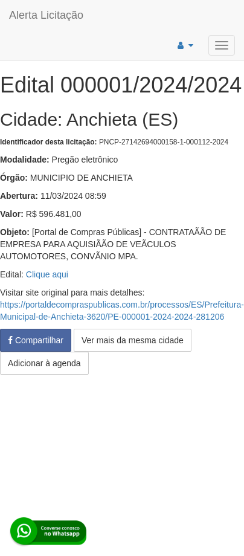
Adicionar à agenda (44, 363)
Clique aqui (47, 274)
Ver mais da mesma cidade (133, 340)
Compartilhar (35, 340)
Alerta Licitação (46, 15)
